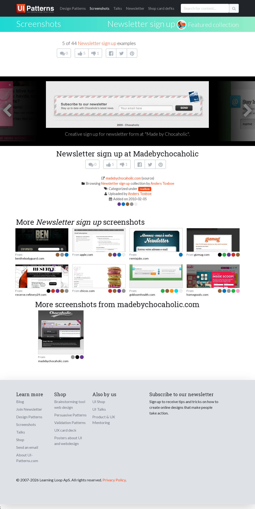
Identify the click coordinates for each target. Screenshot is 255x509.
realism (145, 188)
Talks (117, 8)
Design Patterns (29, 416)
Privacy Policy (114, 480)
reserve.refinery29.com (30, 294)
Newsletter (135, 8)
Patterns (73, 8)
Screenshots (99, 8)
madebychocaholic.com (123, 178)
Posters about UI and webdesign (68, 440)
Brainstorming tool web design (69, 404)
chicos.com (87, 291)
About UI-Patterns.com (27, 458)
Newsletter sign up (141, 24)
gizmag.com (202, 254)
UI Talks (99, 409)
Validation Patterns (70, 422)
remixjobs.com (139, 258)
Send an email (27, 447)
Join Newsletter (29, 409)
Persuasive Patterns (70, 415)
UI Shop (98, 401)
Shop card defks (161, 8)
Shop (20, 439)
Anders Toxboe (162, 183)
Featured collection (213, 24)
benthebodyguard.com (29, 258)
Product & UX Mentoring (103, 419)
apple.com (86, 254)
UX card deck (65, 430)
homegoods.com (197, 294)
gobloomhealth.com (142, 294)
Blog (20, 401)
